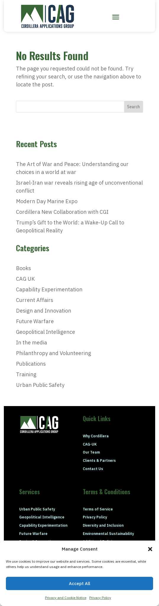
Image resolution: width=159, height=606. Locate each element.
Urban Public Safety (40, 385)
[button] (150, 549)
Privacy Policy (100, 597)
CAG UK (25, 278)
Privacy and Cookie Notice (65, 597)
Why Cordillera (96, 436)
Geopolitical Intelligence (45, 332)
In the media (31, 342)
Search (133, 106)
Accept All (79, 583)
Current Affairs (34, 300)
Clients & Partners (99, 460)
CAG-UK (90, 444)
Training (26, 374)
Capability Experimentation (49, 289)
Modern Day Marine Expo (46, 201)
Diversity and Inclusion (103, 525)
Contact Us (93, 469)
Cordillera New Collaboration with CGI (62, 211)
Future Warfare (35, 321)
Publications (31, 363)
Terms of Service (98, 509)
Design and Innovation (43, 310)
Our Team (91, 452)
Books (23, 268)
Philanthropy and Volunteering (53, 353)
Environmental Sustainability (108, 533)
